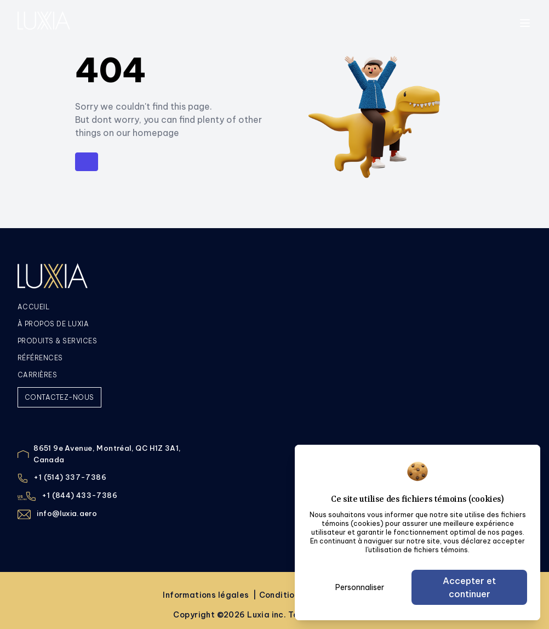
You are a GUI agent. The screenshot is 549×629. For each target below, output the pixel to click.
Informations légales (207, 595)
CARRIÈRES (37, 375)
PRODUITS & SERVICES (57, 341)
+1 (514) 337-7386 (69, 477)
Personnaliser (359, 587)
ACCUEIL (33, 307)
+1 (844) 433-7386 (79, 495)
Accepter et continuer (469, 587)
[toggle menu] (524, 23)
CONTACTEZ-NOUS (59, 397)
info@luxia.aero (67, 513)
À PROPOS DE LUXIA (53, 324)
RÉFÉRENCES (40, 358)
